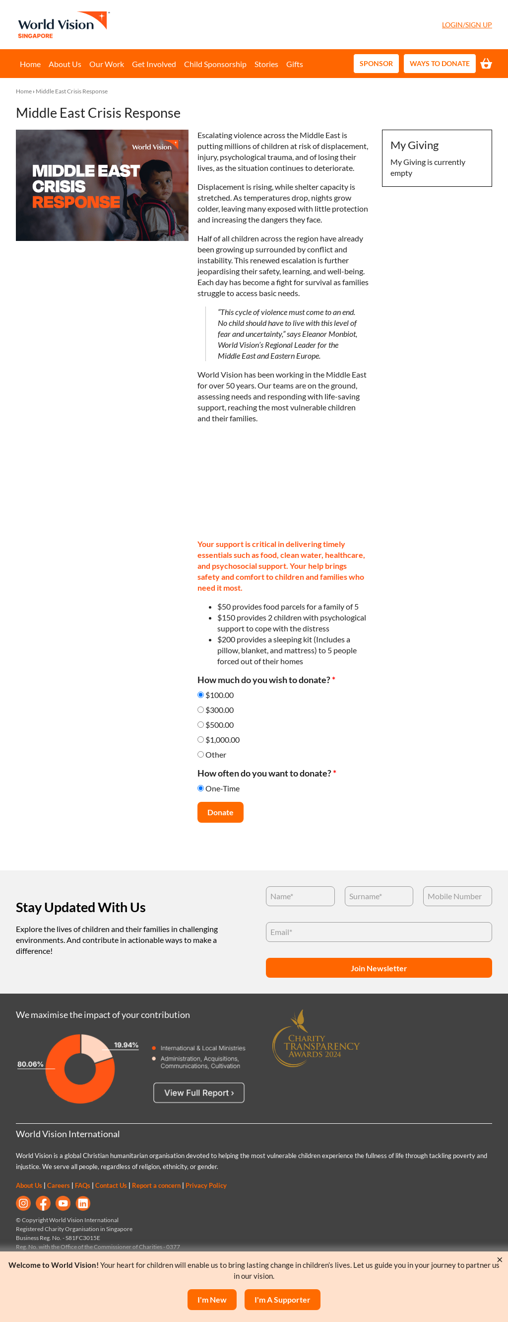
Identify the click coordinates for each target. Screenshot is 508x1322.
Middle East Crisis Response (72, 91)
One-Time (222, 788)
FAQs (82, 1185)
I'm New (212, 1299)
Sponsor (376, 63)
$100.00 (219, 695)
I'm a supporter (282, 1299)
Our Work (106, 64)
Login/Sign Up (467, 24)
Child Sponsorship (215, 64)
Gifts (294, 64)
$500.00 (219, 724)
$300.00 (219, 709)
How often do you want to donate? (266, 773)
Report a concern (156, 1185)
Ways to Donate (440, 63)
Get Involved (154, 64)
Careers (58, 1185)
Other (215, 754)
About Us (65, 64)
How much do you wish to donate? (266, 680)
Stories (266, 64)
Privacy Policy (206, 1185)
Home (30, 64)
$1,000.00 (222, 739)
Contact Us (111, 1185)
